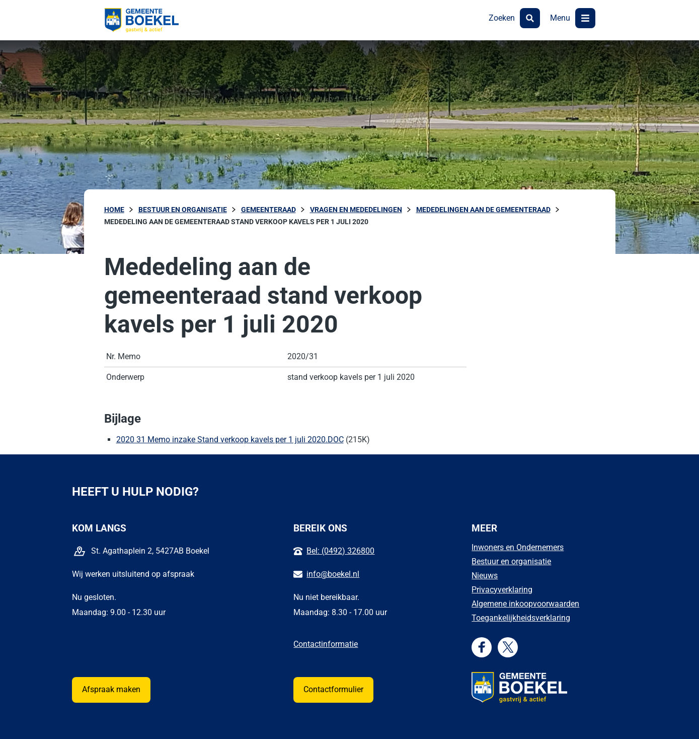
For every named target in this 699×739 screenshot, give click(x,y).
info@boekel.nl (332, 574)
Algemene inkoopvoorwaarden (525, 604)
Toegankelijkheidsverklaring (521, 618)
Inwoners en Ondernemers (518, 547)
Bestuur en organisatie (511, 561)
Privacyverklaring (502, 589)
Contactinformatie (325, 644)
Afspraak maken (111, 689)
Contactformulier (333, 689)
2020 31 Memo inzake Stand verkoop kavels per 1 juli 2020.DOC (230, 439)
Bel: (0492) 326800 (340, 551)
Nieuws (485, 575)
